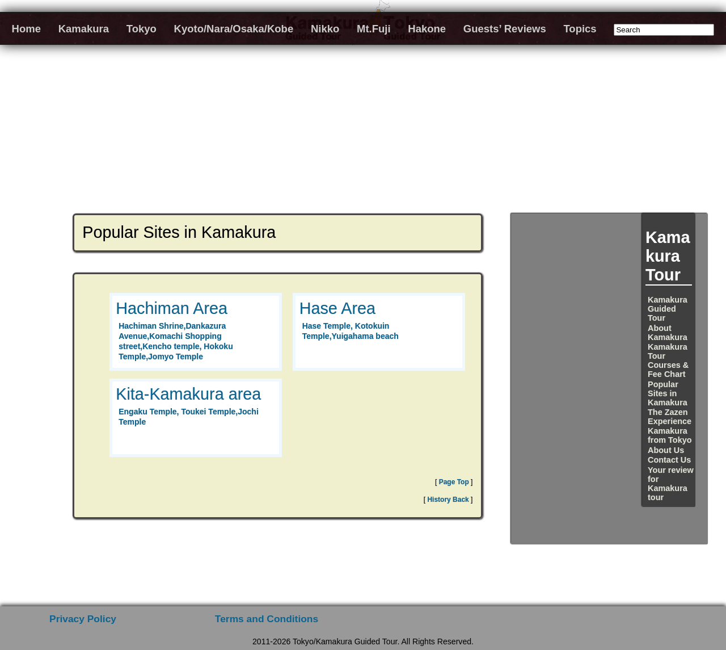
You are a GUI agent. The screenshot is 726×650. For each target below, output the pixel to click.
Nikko (325, 29)
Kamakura (83, 29)
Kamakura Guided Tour (667, 308)
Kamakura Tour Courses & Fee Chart (668, 360)
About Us (666, 450)
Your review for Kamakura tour (671, 484)
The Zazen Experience (669, 417)
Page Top (454, 482)
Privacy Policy (82, 618)
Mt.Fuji (374, 29)
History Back (447, 500)
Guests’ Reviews (504, 29)
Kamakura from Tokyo (670, 435)
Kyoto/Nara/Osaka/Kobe (234, 29)
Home (26, 29)
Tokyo (141, 29)
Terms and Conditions (266, 618)
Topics (579, 29)
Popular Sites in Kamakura (667, 393)
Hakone (427, 29)
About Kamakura (667, 333)
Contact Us (669, 459)
